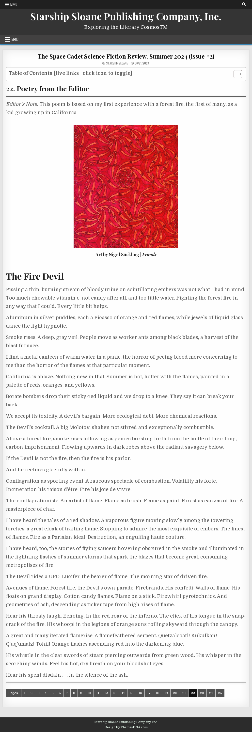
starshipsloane (117, 63)
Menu (13, 4)
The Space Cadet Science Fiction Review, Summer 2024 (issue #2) (126, 56)
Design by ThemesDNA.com (126, 727)
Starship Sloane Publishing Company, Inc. (125, 16)
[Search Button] (244, 4)
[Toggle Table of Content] (235, 74)
